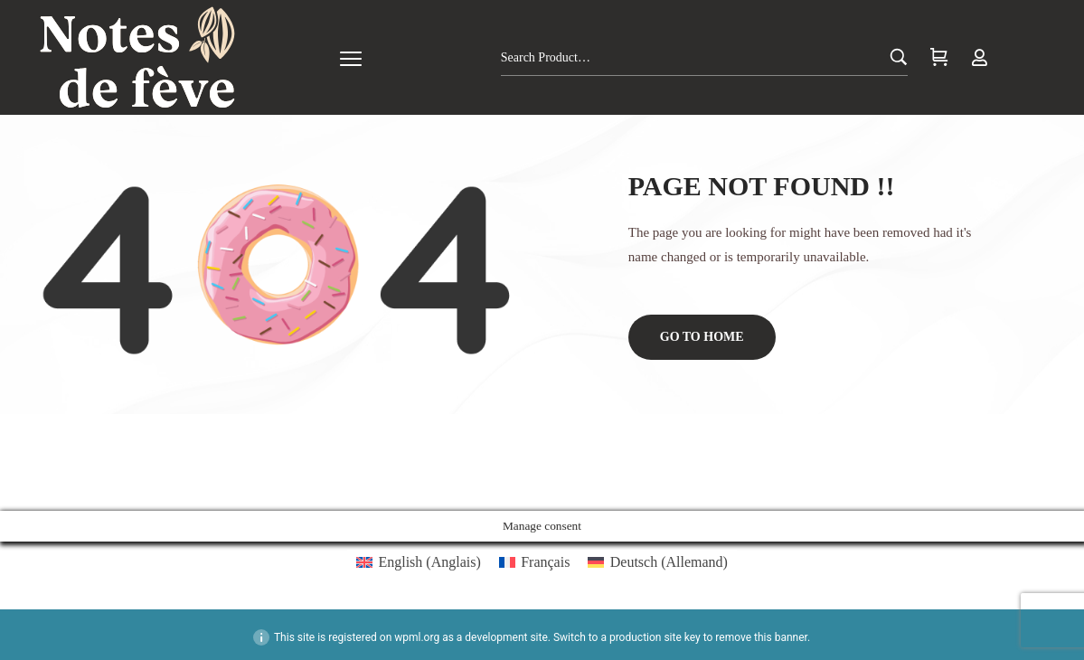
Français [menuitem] (545, 562)
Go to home (702, 337)
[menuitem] (418, 562)
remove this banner (761, 637)
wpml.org (416, 637)
